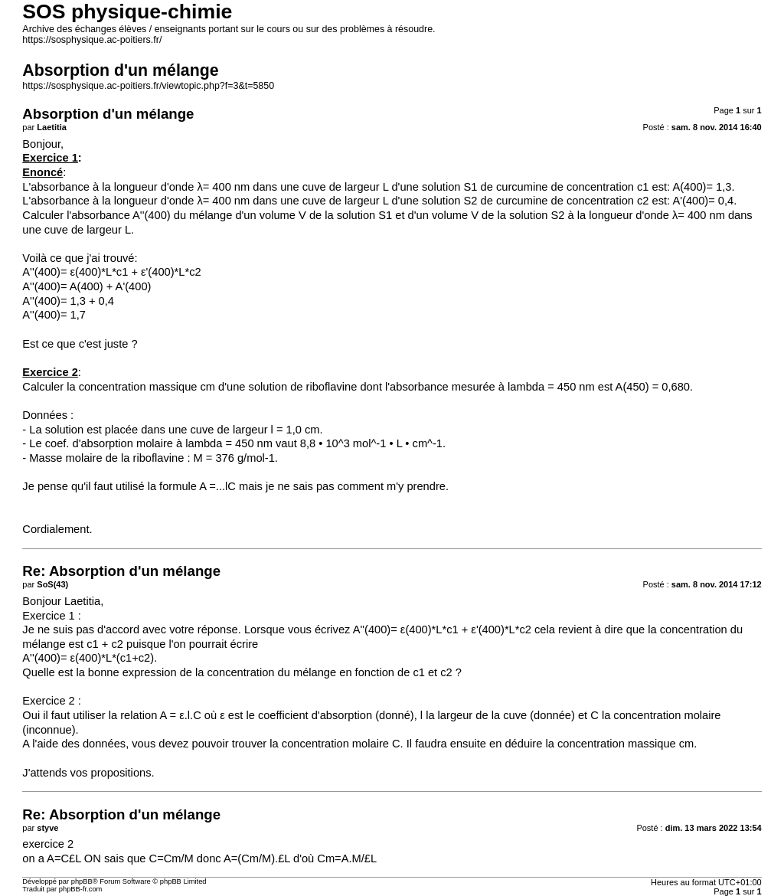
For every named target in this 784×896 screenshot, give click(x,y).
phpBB (82, 881)
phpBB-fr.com (81, 889)
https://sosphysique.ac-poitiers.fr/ (92, 39)
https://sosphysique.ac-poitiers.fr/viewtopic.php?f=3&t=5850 (148, 85)
